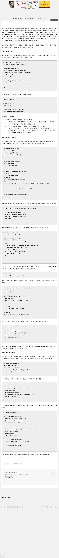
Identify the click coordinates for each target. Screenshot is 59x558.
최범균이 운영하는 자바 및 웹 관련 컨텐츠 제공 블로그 (17, 523)
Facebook (12, 556)
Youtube (16, 556)
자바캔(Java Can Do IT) (12, 522)
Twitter (8, 556)
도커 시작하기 (31, 8)
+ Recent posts (5, 547)
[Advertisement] (29, 39)
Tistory (47, 556)
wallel (56, 556)
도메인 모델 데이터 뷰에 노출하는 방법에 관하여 (29, 18)
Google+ (21, 556)
